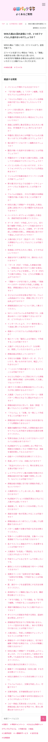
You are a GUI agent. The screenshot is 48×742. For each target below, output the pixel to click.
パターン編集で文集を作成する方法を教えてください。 (25, 530)
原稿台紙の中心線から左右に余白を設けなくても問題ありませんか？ (25, 422)
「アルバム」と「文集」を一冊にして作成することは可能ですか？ (25, 414)
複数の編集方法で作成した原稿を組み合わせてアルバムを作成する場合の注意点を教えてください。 (25, 430)
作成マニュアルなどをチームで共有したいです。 (25, 560)
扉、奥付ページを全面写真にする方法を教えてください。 (25, 586)
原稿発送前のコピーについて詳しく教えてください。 (25, 307)
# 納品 (31, 729)
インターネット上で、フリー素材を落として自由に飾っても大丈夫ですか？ (25, 325)
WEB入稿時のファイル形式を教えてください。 (25, 678)
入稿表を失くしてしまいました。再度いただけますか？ (25, 492)
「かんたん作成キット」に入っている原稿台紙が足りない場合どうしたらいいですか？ (25, 102)
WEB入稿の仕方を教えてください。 (23, 664)
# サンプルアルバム (9, 729)
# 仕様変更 (6, 737)
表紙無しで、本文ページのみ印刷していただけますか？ (25, 508)
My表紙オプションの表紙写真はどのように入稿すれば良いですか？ (26, 500)
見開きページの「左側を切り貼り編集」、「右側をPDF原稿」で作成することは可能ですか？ (25, 577)
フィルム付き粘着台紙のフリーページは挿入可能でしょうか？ (25, 177)
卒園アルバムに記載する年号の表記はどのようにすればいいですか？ (25, 698)
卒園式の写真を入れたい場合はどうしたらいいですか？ (25, 119)
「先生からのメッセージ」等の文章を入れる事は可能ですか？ (25, 467)
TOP (3, 24)
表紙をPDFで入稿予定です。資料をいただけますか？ (25, 259)
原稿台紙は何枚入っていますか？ (22, 353)
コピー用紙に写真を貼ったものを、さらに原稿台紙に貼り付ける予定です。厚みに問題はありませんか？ (25, 706)
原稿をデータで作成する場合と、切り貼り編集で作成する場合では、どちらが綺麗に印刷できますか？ (25, 643)
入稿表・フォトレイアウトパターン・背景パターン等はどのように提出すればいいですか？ (25, 397)
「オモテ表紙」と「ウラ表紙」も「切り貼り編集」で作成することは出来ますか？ (25, 601)
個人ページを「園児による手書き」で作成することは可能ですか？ (25, 340)
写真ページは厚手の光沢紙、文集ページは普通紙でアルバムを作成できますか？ (25, 538)
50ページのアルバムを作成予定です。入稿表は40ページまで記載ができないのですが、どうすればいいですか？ (25, 316)
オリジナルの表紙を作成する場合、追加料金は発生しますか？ (25, 616)
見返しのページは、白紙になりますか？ (24, 460)
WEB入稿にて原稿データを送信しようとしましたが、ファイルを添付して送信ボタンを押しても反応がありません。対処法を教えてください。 (25, 655)
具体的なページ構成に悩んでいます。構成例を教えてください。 (25, 593)
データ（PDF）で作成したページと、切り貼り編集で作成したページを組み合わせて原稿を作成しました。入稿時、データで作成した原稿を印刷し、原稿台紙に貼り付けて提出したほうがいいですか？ (25, 228)
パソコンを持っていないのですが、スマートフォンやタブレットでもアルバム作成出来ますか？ (25, 168)
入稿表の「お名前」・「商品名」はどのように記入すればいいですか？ (25, 553)
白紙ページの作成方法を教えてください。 (25, 456)
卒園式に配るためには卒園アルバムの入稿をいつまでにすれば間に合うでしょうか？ (25, 137)
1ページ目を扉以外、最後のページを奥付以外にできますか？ (25, 111)
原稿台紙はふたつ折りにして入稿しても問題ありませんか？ (25, 523)
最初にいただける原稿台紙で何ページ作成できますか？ (25, 568)
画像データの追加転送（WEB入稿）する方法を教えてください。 (25, 670)
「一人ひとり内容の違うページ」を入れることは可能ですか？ (25, 370)
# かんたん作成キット (35, 724)
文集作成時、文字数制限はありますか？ (24, 691)
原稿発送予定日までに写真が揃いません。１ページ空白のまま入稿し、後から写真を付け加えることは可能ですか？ (25, 625)
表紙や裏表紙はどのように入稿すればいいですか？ (25, 609)
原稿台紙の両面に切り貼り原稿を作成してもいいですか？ (25, 485)
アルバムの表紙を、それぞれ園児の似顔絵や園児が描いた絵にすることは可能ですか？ (25, 197)
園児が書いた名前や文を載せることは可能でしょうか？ (25, 152)
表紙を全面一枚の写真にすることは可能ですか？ (25, 515)
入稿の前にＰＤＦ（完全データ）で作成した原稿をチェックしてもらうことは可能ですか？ (25, 242)
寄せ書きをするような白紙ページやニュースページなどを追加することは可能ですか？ (25, 186)
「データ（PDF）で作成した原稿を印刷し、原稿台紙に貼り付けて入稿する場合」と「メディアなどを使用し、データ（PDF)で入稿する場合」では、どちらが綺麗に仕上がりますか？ (26, 270)
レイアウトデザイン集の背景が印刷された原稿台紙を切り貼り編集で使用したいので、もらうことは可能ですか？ (25, 475)
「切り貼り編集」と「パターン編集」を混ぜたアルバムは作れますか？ (25, 93)
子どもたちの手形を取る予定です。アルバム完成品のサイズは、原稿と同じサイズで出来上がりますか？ (25, 298)
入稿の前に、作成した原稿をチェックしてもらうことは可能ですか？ (25, 634)
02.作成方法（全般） (16, 24)
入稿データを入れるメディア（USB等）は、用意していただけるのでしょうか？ (24, 348)
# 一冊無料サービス (21, 733)
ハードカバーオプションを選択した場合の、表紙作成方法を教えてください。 (24, 217)
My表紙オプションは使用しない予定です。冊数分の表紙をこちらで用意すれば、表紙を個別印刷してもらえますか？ (26, 448)
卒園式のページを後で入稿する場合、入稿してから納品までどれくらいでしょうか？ (25, 159)
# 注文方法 (34, 733)
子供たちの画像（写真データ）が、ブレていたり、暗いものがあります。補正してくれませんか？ (25, 361)
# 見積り (5, 724)
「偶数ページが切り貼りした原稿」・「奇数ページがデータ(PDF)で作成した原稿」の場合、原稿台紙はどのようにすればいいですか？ (25, 286)
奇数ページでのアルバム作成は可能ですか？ (24, 333)
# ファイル (18, 67)
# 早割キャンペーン (17, 724)
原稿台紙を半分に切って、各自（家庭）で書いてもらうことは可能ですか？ (25, 407)
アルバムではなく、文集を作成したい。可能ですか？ (25, 686)
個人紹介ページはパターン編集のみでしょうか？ (25, 144)
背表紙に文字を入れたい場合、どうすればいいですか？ (25, 251)
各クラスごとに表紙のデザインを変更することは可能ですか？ (25, 545)
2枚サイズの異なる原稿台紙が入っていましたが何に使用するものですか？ (26, 388)
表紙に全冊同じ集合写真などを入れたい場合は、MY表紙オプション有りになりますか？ (25, 127)
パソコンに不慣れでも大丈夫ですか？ (23, 87)
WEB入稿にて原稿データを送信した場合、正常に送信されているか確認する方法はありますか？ (25, 207)
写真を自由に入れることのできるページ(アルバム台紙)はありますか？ (26, 440)
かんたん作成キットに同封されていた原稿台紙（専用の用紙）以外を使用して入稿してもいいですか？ (25, 379)
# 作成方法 (22, 729)
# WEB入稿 (8, 67)
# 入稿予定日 (6, 733)
